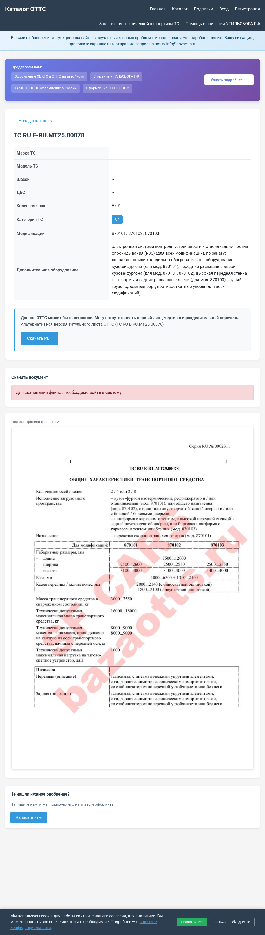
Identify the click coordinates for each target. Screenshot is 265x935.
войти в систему (106, 392)
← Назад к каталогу (33, 120)
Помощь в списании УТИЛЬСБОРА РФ (223, 23)
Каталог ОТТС (25, 9)
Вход (224, 9)
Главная (158, 9)
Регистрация (247, 9)
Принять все (192, 922)
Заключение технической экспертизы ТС (139, 23)
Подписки (203, 9)
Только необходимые (232, 922)
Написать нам (29, 817)
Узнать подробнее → (229, 80)
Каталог (180, 9)
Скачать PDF (39, 338)
